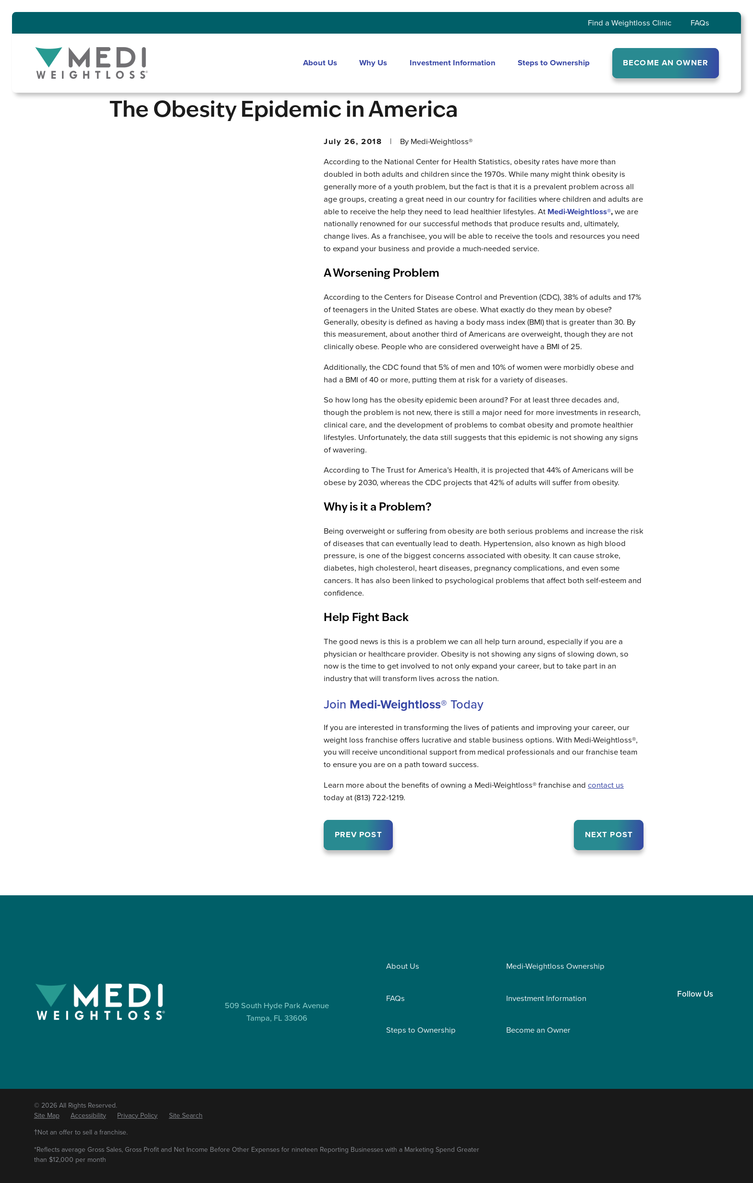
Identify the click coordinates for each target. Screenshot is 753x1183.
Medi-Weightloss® (579, 212)
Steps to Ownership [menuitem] (554, 63)
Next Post (609, 835)
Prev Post (358, 835)
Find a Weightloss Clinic (629, 23)
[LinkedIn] (675, 1012)
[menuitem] (47, 1116)
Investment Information (546, 998)
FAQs (700, 23)
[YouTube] (715, 1012)
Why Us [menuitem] (373, 63)
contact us (606, 785)
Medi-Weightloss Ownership (555, 966)
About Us (402, 966)
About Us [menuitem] (320, 63)
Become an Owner (538, 1030)
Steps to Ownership (421, 1030)
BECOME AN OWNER (665, 63)
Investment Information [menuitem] (453, 63)
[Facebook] (695, 1012)
